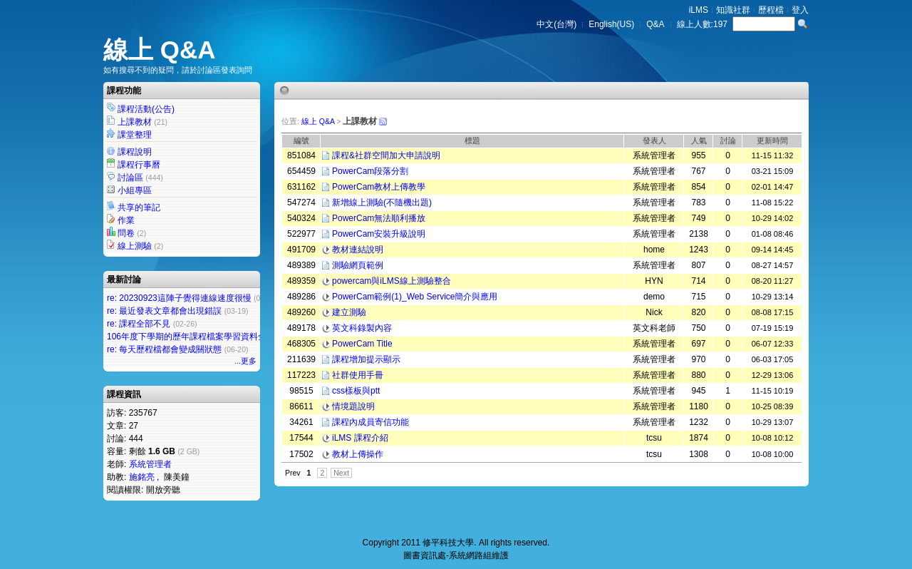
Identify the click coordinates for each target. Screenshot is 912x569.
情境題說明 (353, 406)
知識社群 (733, 10)
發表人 (654, 140)
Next (341, 472)
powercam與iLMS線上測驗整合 (391, 281)
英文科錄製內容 (362, 328)
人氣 (699, 140)
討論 (728, 140)
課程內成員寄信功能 (370, 422)
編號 (301, 140)
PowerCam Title (362, 344)
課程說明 (135, 152)
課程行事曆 (139, 165)
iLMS (698, 10)
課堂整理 (135, 135)
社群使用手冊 (357, 375)
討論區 (130, 178)
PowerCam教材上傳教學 (378, 187)
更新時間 (772, 140)
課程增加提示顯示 (366, 359)
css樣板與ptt (356, 391)
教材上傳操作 (357, 454)
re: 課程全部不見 (138, 324)
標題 (472, 140)
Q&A (655, 24)
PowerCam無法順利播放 (378, 218)
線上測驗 (135, 246)
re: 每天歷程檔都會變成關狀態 (164, 349)
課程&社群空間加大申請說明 (386, 155)
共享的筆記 (139, 207)
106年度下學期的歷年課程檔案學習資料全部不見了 (204, 337)
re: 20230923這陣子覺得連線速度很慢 (179, 298)
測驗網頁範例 (357, 265)
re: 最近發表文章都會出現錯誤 (164, 311)
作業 (126, 220)
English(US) (611, 24)
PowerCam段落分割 (370, 171)
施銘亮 (142, 477)
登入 (800, 10)
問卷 (126, 233)
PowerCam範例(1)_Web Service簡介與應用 (415, 297)
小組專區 (135, 190)
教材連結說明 (357, 250)
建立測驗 (349, 312)
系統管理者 (150, 464)
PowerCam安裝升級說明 (378, 234)
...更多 (245, 361)
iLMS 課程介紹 (360, 438)
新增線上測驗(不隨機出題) (382, 202)
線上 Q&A (159, 49)
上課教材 (135, 122)
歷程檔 (771, 10)
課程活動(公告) (146, 109)
